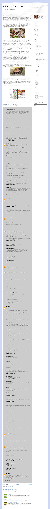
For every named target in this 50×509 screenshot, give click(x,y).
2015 (36, 35)
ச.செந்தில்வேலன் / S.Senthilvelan (11, 299)
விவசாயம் (35, 103)
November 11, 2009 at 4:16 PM (10, 257)
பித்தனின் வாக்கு (8, 356)
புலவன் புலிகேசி (8, 381)
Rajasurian (7, 433)
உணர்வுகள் (36, 97)
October (37, 66)
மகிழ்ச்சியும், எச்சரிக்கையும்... (40, 53)
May (36, 72)
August (37, 69)
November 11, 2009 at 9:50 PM (10, 296)
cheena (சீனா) (8, 367)
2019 (36, 30)
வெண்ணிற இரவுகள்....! (9, 120)
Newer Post (5, 484)
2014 (36, 36)
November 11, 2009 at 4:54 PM (10, 268)
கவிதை (36, 80)
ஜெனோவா (7, 187)
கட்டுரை (12, 105)
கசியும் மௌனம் (14, 6)
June (36, 71)
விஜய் (7, 387)
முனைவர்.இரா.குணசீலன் (9, 109)
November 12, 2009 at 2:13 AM (10, 329)
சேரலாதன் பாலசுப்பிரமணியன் (10, 445)
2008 (36, 76)
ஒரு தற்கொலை (38, 47)
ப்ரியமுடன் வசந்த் (8, 217)
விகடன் (17, 105)
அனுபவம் (6, 105)
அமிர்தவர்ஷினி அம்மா (9, 248)
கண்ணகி (7, 265)
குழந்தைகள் (36, 86)
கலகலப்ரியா (8, 243)
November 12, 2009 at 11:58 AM (10, 395)
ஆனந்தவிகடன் (37, 84)
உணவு (10, 105)
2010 (36, 41)
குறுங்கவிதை (37, 83)
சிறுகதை (43, 102)
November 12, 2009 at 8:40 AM (10, 373)
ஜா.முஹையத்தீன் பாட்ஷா (10, 463)
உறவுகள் (36, 85)
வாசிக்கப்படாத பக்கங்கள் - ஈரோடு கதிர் (10, 489)
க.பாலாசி (7, 163)
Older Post (30, 484)
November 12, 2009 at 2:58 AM (10, 335)
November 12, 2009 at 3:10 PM (10, 401)
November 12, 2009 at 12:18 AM (10, 315)
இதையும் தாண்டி (38, 60)
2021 (36, 28)
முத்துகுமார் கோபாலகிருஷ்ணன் (10, 292)
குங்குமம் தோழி (37, 100)
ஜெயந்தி (7, 286)
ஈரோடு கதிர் (41, 15)
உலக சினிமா (37, 94)
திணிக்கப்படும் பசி (38, 58)
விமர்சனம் (40, 102)
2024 (36, 24)
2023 (36, 25)
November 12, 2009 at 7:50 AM (10, 358)
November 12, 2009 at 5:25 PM (10, 409)
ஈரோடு (36, 87)
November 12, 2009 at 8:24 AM (10, 364)
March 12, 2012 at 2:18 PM (10, 465)
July (36, 70)
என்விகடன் (36, 95)
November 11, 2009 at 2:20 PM (10, 160)
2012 (36, 39)
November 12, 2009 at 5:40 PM (10, 416)
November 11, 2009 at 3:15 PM (10, 227)
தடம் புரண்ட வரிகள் (38, 50)
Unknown (7, 306)
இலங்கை (36, 82)
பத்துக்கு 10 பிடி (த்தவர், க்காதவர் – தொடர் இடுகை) (41, 63)
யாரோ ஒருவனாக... (38, 46)
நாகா (6, 133)
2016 (36, 34)
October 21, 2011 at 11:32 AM (10, 460)
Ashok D (7, 198)
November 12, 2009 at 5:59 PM (10, 422)
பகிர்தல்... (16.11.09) (39, 54)
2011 (36, 40)
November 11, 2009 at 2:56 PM (10, 206)
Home (17, 484)
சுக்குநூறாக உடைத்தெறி (7, 499)
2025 (36, 23)
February (37, 75)
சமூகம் (15, 105)
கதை (35, 99)
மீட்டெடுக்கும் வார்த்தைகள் (39, 55)
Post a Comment (7, 480)
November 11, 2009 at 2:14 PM (10, 140)
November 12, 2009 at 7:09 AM (10, 353)
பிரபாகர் (7, 346)
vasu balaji (7, 143)
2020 (36, 29)
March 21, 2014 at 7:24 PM (10, 478)
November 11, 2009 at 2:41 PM (10, 184)
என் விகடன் (36, 98)
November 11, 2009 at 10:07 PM (10, 303)
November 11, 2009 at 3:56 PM (10, 245)
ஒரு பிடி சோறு (10, 494)
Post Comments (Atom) (10, 486)
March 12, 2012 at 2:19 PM (10, 470)
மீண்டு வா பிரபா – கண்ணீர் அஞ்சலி (13, 502)
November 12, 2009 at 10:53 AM (10, 384)
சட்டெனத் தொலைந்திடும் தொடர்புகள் (41, 59)
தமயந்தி (7, 361)
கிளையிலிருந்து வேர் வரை (39, 96)
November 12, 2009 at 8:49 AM (10, 378)
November (37, 45)
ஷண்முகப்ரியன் (8, 376)
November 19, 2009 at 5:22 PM (10, 455)
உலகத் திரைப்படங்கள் (38, 93)
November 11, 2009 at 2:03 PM (10, 123)
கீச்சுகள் (36, 81)
